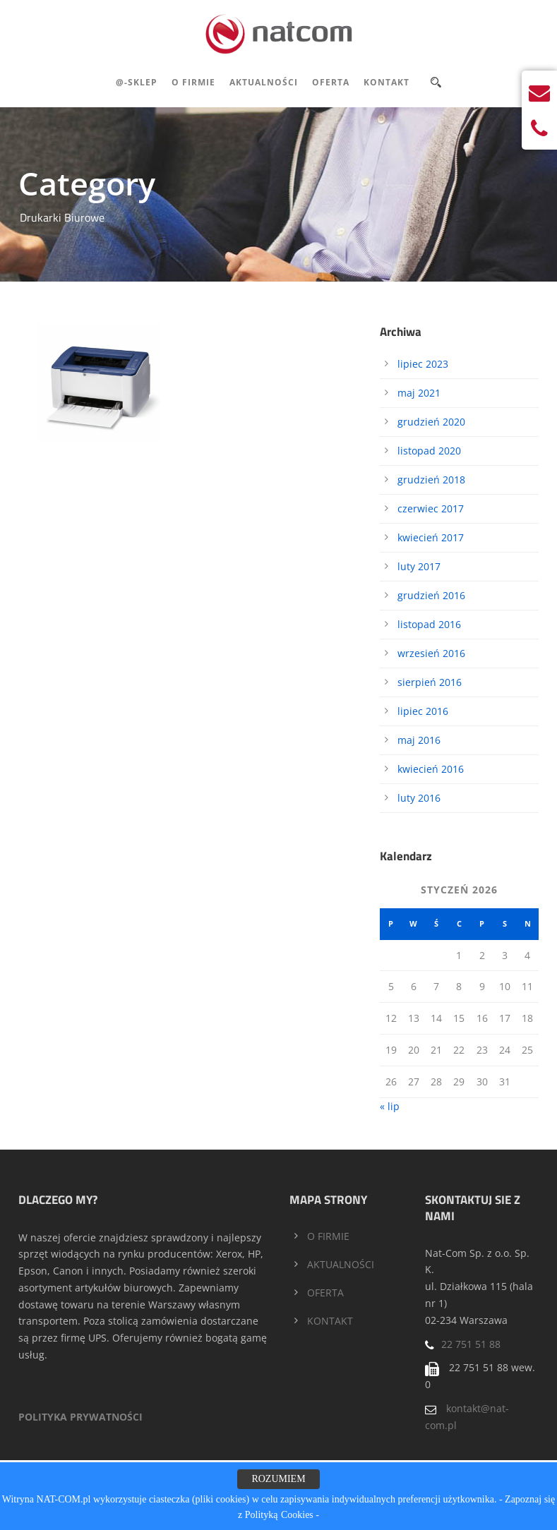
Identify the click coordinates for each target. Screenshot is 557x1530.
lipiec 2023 (422, 364)
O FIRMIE (328, 1236)
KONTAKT (330, 1320)
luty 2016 (419, 798)
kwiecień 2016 (430, 769)
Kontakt (386, 82)
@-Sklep (136, 82)
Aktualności (263, 82)
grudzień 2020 (431, 421)
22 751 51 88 (471, 1344)
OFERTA (325, 1292)
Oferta (330, 82)
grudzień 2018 (431, 479)
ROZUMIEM (278, 1479)
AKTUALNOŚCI (340, 1264)
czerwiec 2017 (430, 508)
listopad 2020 (429, 450)
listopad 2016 (429, 624)
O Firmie (193, 82)
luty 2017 (419, 566)
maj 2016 (419, 740)
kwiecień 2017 (430, 537)
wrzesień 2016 (431, 653)
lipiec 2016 (422, 711)
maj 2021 (419, 392)
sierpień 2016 (429, 682)
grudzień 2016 (431, 595)
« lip (390, 1106)
